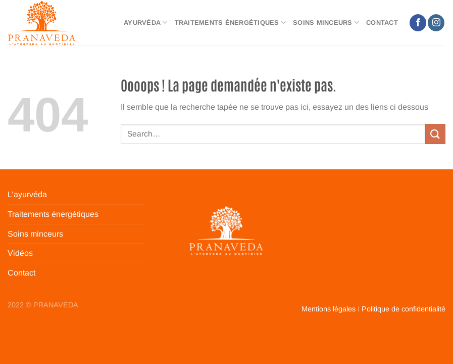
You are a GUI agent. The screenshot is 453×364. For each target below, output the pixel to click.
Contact (382, 22)
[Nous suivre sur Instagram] (436, 22)
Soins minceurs (326, 22)
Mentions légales (328, 309)
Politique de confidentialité (403, 309)
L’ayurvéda (27, 194)
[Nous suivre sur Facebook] (418, 22)
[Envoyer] (435, 134)
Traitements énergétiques (230, 22)
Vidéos (20, 253)
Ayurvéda (146, 22)
